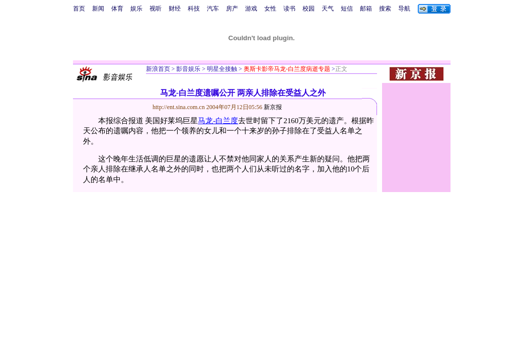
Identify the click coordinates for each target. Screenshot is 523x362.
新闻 (98, 8)
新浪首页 (158, 68)
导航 (404, 8)
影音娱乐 (188, 68)
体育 (117, 8)
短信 (347, 8)
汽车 (213, 8)
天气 (328, 8)
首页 (79, 8)
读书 (289, 8)
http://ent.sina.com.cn (179, 107)
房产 (232, 8)
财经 (175, 8)
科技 (194, 8)
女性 (270, 8)
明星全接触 (221, 68)
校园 (309, 8)
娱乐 (136, 8)
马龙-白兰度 (218, 121)
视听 (156, 8)
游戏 (251, 8)
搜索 (385, 8)
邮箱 (366, 8)
